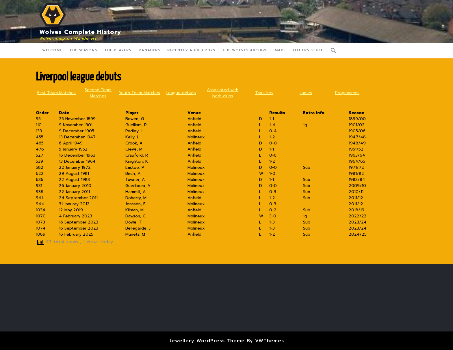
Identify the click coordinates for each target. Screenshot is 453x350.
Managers (149, 50)
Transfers (264, 93)
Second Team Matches (98, 93)
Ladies (306, 93)
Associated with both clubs (222, 93)
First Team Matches (56, 93)
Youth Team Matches (139, 93)
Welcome (52, 50)
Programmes (347, 93)
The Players (117, 50)
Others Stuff (308, 50)
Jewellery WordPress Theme (207, 340)
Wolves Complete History (80, 32)
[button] (333, 50)
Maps (280, 50)
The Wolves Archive (245, 50)
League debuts (181, 93)
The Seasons (83, 50)
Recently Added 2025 (191, 50)
